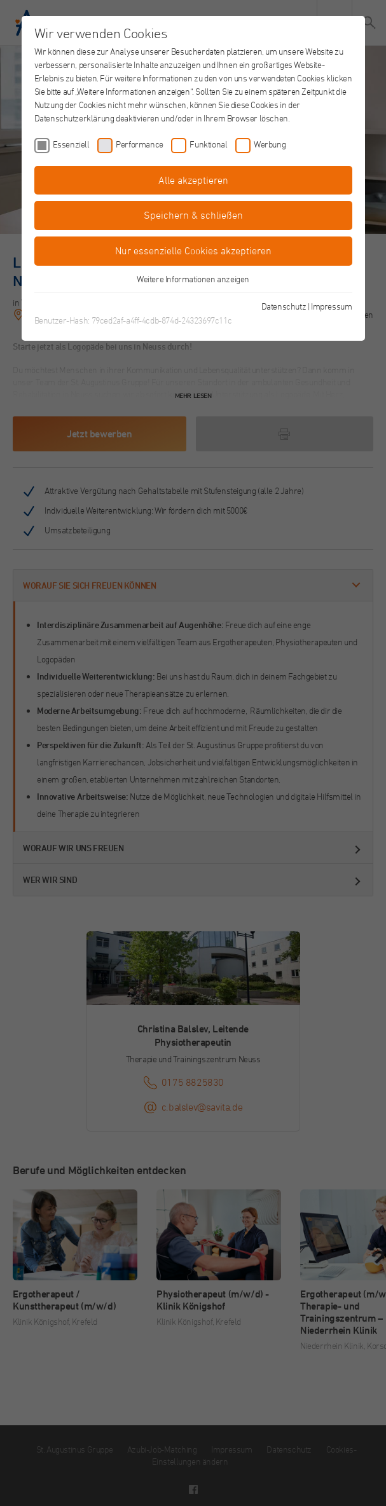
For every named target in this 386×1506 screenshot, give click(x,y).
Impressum (331, 306)
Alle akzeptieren (193, 180)
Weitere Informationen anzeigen (193, 278)
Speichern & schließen (193, 215)
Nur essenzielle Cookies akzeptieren (193, 250)
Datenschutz (284, 306)
